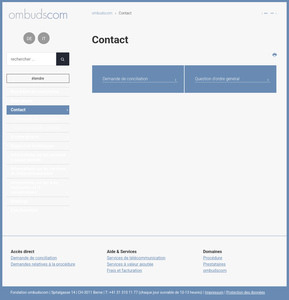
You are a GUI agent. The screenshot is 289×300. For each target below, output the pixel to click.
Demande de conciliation (131, 80)
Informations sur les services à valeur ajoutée (38, 157)
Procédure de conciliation (35, 91)
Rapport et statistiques (32, 145)
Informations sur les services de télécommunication (38, 171)
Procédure (212, 257)
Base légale (22, 100)
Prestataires (214, 264)
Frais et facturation (124, 270)
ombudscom (102, 13)
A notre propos (25, 136)
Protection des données (245, 292)
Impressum (214, 292)
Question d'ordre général (223, 80)
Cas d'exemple (24, 210)
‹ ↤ (264, 13)
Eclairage (19, 201)
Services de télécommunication (136, 257)
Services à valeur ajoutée (130, 264)
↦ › (274, 13)
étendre (38, 78)
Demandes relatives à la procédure (43, 264)
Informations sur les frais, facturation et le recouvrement (35, 187)
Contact (18, 109)
